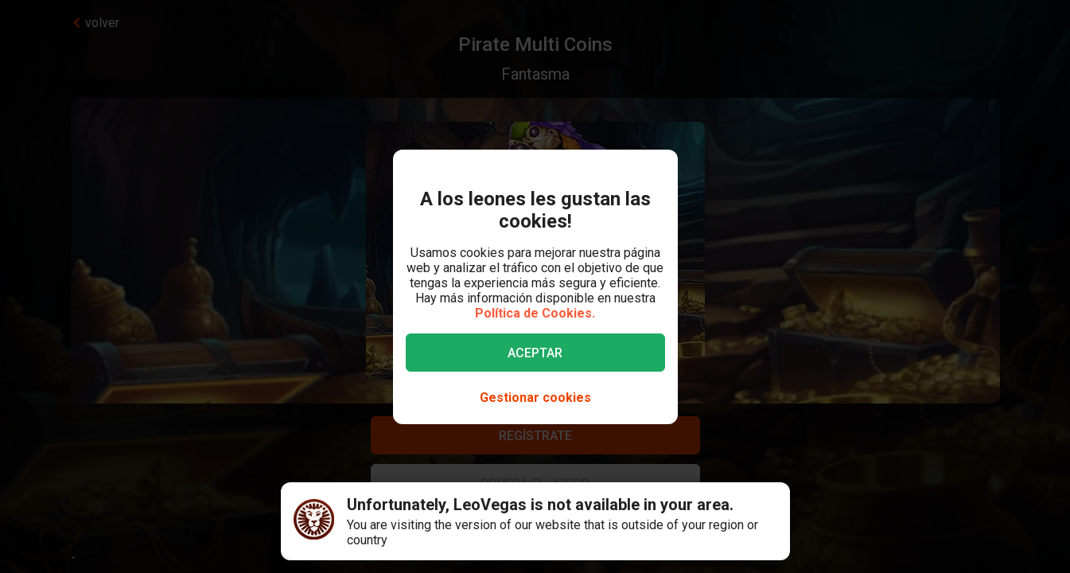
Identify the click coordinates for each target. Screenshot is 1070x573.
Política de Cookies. (535, 313)
